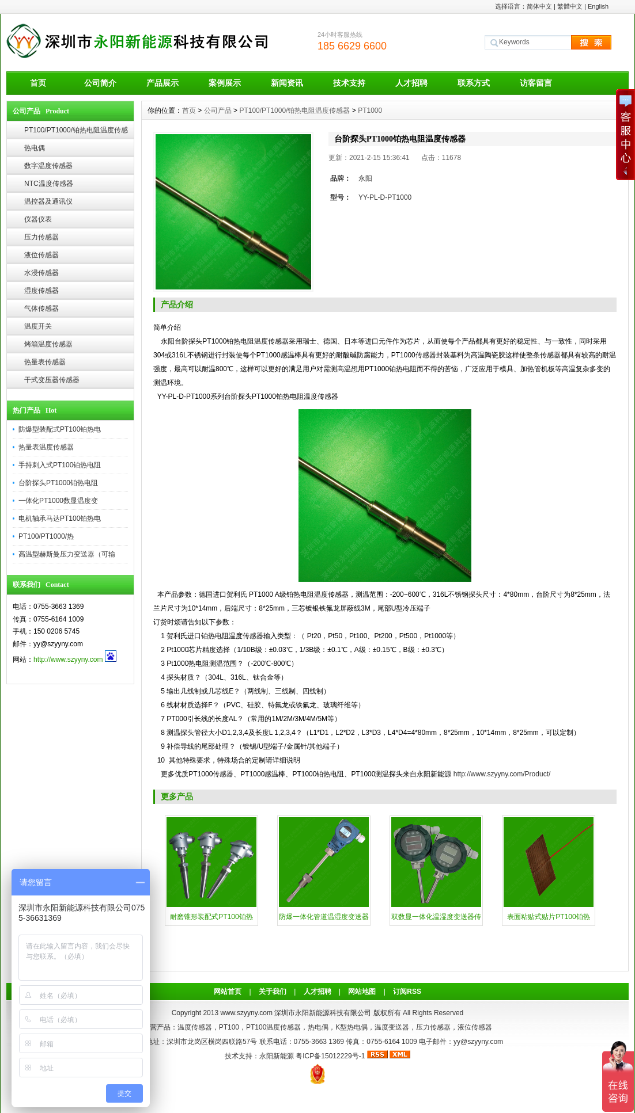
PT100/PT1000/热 (46, 536)
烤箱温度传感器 (48, 344)
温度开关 (38, 326)
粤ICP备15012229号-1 (330, 1056)
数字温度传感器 (48, 166)
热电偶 (34, 148)
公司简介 (100, 82)
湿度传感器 (41, 291)
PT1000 (370, 110)
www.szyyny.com (246, 1013)
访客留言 (536, 82)
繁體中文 (570, 6)
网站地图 (362, 992)
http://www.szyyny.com (68, 659)
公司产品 (218, 110)
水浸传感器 (41, 273)
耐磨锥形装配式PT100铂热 (211, 917)
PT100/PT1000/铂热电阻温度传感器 (76, 132)
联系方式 (474, 82)
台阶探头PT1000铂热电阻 (58, 483)
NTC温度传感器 (48, 184)
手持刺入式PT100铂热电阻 (59, 465)
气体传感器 (41, 308)
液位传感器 (41, 255)
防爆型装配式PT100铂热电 (59, 429)
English (598, 6)
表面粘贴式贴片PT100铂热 (548, 917)
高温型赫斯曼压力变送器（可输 (66, 554)
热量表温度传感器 (46, 447)
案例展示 (225, 82)
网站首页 (227, 992)
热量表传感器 (45, 362)
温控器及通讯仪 (48, 201)
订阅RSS (407, 992)
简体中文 (539, 6)
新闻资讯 (287, 82)
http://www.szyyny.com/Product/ (502, 774)
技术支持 (349, 82)
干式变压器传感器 (52, 380)
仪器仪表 (38, 219)
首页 (38, 82)
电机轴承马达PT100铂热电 (59, 518)
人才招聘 (411, 82)
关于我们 (272, 992)
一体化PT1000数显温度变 (58, 501)
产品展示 (162, 82)
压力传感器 (41, 237)
